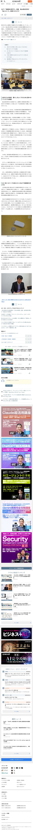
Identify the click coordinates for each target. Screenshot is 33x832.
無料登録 (29, 1)
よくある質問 (4, 782)
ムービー (13, 3)
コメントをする (9, 385)
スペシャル (8, 3)
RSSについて (19, 782)
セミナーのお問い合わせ (6, 807)
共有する (29, 14)
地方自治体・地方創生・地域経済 (8, 339)
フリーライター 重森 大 (9, 39)
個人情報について (5, 819)
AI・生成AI (26, 3)
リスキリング (19, 3)
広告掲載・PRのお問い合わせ (16, 759)
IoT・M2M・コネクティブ (7, 18)
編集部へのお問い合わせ (6, 805)
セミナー (2, 3)
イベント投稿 (4, 798)
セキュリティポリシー (6, 817)
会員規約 (3, 786)
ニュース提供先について (21, 784)
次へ (19, 22)
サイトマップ (4, 784)
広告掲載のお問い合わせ (21, 807)
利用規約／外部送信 (20, 780)
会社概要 (3, 815)
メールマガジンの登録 (6, 780)
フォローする (29, 18)
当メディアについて (20, 786)
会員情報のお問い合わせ (21, 805)
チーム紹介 (4, 794)
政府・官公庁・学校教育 (7, 336)
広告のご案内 (4, 796)
